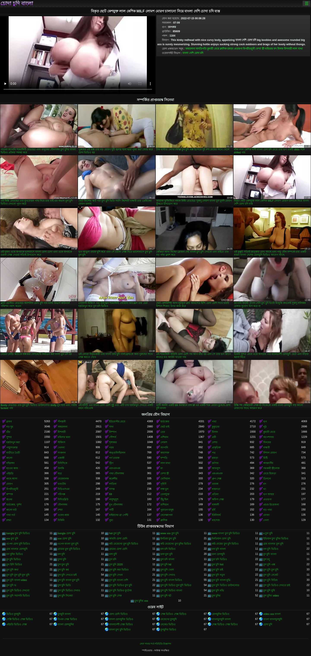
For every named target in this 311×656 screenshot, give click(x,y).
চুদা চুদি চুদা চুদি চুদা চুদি (17, 574)
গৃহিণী (163, 483)
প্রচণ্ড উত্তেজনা (271, 504)
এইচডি (9, 473)
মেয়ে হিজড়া (269, 473)
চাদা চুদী (113, 554)
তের (162, 431)
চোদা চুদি (267, 624)
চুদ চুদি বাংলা (269, 554)
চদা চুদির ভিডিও (14, 554)
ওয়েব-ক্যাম (63, 514)
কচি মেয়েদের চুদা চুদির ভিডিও (175, 543)
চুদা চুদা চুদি (63, 564)
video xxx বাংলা (272, 614)
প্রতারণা (238, 48)
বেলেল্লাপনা (166, 514)
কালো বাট (11, 509)
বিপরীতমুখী (249, 48)
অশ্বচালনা (190, 48)
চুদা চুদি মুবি (269, 590)
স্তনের (9, 499)
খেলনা (61, 447)
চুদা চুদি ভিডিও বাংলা (171, 590)
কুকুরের (215, 426)
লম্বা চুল (164, 489)
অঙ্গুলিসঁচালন (117, 452)
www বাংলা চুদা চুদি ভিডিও (226, 533)
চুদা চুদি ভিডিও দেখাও (69, 590)
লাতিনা (112, 483)
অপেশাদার (268, 437)
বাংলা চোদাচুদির (66, 624)
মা (161, 468)
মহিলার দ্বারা (64, 437)
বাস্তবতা (216, 489)
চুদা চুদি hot (217, 564)
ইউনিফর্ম (216, 514)
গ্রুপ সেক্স (216, 478)
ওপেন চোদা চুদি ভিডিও (18, 543)
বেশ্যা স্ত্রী (259, 48)
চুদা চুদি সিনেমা (65, 595)
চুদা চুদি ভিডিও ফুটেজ (120, 590)
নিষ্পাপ (112, 431)
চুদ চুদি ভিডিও (13, 559)
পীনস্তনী (62, 421)
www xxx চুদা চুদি (169, 533)
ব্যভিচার (269, 48)
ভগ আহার (268, 494)
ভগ (265, 421)
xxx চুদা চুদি (12, 538)
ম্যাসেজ (216, 520)
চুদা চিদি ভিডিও (14, 564)
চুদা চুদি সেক (115, 595)
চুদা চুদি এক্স (269, 564)
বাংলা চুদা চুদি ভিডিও (120, 629)
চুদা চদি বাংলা (167, 559)
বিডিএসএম (64, 489)
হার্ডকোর (164, 421)
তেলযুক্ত (165, 494)
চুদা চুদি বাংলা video (16, 580)
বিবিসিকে (62, 463)
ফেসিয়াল (165, 478)
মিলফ (280, 48)
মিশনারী (288, 48)
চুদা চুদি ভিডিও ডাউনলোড (225, 585)
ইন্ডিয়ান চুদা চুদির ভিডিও (275, 538)
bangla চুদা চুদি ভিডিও (18, 533)
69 (110, 494)
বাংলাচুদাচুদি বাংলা (221, 619)
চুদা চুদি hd (165, 564)
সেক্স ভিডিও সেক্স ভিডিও (173, 614)
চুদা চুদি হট (165, 595)
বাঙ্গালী (215, 504)
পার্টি (111, 509)
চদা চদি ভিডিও (168, 548)
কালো (9, 457)
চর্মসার (215, 463)
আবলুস (216, 468)
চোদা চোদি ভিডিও (118, 614)
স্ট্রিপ (111, 463)
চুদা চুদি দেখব (116, 574)
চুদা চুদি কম (63, 569)
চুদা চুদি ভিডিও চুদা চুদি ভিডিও (175, 585)
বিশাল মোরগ (270, 452)
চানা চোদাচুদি (218, 554)
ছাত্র (60, 473)
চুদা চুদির (216, 595)
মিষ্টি (265, 457)
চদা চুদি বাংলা (219, 548)
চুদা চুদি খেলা (167, 569)
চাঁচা (8, 431)
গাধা (214, 421)
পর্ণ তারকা (114, 457)
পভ (214, 452)
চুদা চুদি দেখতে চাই (67, 574)
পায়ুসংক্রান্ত (11, 447)
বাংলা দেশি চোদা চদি (192, 53)
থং (264, 489)
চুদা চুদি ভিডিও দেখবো (17, 590)
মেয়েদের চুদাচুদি (168, 619)
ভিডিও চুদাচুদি (13, 614)
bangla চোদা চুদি (66, 533)
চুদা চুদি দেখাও (167, 574)
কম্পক (9, 494)
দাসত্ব (112, 489)
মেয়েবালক (63, 478)
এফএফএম (114, 468)
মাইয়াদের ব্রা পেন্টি (118, 514)
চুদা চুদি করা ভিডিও (119, 569)
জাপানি (164, 447)
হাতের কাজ (12, 468)
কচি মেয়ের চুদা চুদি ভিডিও (225, 543)
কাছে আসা (11, 478)
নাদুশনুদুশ (113, 499)
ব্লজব (9, 421)
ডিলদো (267, 478)
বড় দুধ (9, 426)
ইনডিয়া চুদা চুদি (168, 538)
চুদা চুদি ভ (11, 585)
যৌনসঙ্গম (62, 504)
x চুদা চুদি (268, 533)
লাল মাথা (297, 48)
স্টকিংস (61, 442)
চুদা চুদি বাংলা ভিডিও (171, 580)
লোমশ (163, 442)
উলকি (61, 468)
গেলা (266, 520)
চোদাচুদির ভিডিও (220, 614)
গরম (111, 447)
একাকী (61, 457)
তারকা (215, 483)
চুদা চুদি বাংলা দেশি (118, 580)
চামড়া (230, 48)
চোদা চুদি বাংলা (16, 3)
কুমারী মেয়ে (213, 48)
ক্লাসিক (223, 48)
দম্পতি (163, 457)
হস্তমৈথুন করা (13, 442)
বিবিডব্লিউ (63, 499)
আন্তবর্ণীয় (268, 463)
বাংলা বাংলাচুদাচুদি (272, 619)
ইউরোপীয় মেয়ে (117, 421)
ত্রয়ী (214, 437)
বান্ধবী (266, 447)
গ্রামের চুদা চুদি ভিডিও (69, 548)
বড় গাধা (267, 509)
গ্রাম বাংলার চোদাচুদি (16, 548)
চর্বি (213, 509)
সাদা (111, 426)
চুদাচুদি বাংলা (64, 614)
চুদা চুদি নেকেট (270, 574)
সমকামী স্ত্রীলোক (271, 468)
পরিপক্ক (61, 494)
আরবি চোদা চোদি (118, 538)
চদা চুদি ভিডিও (270, 548)
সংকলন (62, 452)
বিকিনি (61, 520)
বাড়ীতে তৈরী (13, 452)
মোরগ (9, 483)
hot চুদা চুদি (115, 533)
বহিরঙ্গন (10, 463)
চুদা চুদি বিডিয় (270, 580)
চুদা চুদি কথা (12, 569)
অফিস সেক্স (218, 499)
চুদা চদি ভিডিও (219, 559)
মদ (275, 48)
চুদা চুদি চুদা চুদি (270, 569)
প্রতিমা (215, 494)
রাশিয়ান (164, 504)
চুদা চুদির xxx (141, 600)
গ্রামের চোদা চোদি (118, 548)
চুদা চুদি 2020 (116, 564)
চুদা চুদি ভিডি (64, 585)
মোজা (266, 514)
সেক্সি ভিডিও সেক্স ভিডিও (19, 619)
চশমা (60, 509)
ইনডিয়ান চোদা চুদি (221, 538)
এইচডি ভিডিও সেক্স (16, 624)
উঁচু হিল (164, 499)
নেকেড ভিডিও (168, 624)
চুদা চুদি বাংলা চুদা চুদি (68, 580)
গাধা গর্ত (10, 514)
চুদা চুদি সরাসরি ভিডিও (18, 595)
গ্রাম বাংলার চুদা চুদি (273, 543)
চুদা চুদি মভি (218, 590)
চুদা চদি (112, 559)
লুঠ (265, 426)
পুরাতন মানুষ (167, 509)
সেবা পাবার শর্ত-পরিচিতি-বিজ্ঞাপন (155, 643)
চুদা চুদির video (271, 595)
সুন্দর (9, 437)
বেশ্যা (214, 442)
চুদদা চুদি (62, 559)
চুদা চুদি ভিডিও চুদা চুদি (120, 585)
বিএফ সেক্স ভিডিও (67, 619)
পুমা (111, 520)
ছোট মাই (164, 426)
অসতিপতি (201, 48)
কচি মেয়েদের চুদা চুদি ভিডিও (123, 543)
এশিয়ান (164, 437)
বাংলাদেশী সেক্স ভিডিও (121, 624)
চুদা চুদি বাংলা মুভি (221, 580)
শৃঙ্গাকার (113, 442)
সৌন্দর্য (112, 437)
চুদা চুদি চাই (217, 569)
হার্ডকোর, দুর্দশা (13, 504)
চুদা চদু (266, 559)
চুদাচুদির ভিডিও (168, 629)
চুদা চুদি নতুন (218, 574)
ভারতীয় (62, 483)
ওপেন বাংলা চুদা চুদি (68, 543)
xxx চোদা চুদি (64, 538)
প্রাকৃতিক (216, 447)
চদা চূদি (61, 554)
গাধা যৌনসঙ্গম (116, 473)
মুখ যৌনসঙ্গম (116, 504)
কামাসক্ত (164, 452)
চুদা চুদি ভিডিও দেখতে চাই (276, 585)
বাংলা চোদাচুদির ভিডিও (121, 619)
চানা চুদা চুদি (166, 554)
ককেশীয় (113, 478)
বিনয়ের (267, 442)
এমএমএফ (217, 473)
